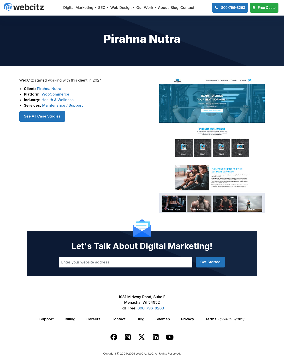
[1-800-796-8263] (230, 8)
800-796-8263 (150, 308)
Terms (225, 319)
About (163, 7)
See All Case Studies (42, 116)
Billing (70, 319)
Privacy (187, 319)
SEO (102, 7)
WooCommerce (55, 94)
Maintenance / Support (62, 105)
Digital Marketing (78, 7)
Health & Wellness (57, 100)
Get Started (210, 262)
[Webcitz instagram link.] (128, 337)
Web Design (121, 7)
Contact (187, 7)
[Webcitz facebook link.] (113, 337)
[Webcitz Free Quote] (264, 8)
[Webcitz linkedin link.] (156, 337)
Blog (175, 7)
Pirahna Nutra (49, 88)
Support (46, 319)
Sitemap (163, 319)
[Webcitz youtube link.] (170, 337)
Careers (94, 319)
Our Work (144, 7)
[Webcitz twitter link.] (141, 337)
